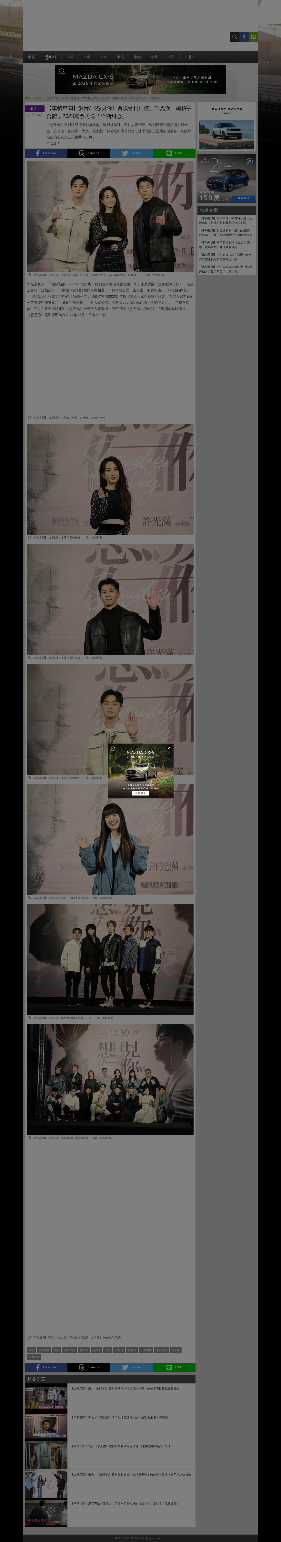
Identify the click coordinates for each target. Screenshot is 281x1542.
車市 (103, 59)
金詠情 (55, 143)
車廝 (31, 59)
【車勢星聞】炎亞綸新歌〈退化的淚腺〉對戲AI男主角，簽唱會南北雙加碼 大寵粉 (226, 233)
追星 (108, 1350)
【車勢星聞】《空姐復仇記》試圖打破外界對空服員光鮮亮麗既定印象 (225, 257)
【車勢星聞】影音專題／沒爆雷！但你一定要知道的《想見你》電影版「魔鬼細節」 (125, 1503)
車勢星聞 (69, 1350)
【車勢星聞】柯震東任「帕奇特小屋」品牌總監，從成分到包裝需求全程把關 (225, 221)
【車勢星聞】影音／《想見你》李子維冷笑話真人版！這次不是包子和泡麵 (119, 1417)
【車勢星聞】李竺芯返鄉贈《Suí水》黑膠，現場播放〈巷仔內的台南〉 (224, 245)
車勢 (31, 1350)
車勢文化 (44, 1350)
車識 (137, 59)
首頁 (27, 98)
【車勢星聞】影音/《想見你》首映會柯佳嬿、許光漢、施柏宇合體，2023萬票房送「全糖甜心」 (104, 98)
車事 (86, 59)
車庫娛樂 (34, 1356)
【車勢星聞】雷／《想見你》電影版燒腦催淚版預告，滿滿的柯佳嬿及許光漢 (121, 1446)
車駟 (171, 59)
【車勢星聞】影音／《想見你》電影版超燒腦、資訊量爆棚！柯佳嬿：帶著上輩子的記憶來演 (131, 1475)
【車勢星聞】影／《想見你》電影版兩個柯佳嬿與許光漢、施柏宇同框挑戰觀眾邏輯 (125, 1389)
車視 (120, 59)
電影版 (176, 1350)
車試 (69, 59)
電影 (57, 1350)
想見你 (132, 1350)
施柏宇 (84, 1350)
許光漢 (119, 1350)
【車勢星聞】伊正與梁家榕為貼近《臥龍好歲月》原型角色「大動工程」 (225, 269)
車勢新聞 (161, 1350)
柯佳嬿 (96, 1350)
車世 (154, 59)
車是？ (189, 59)
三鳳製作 (146, 1350)
